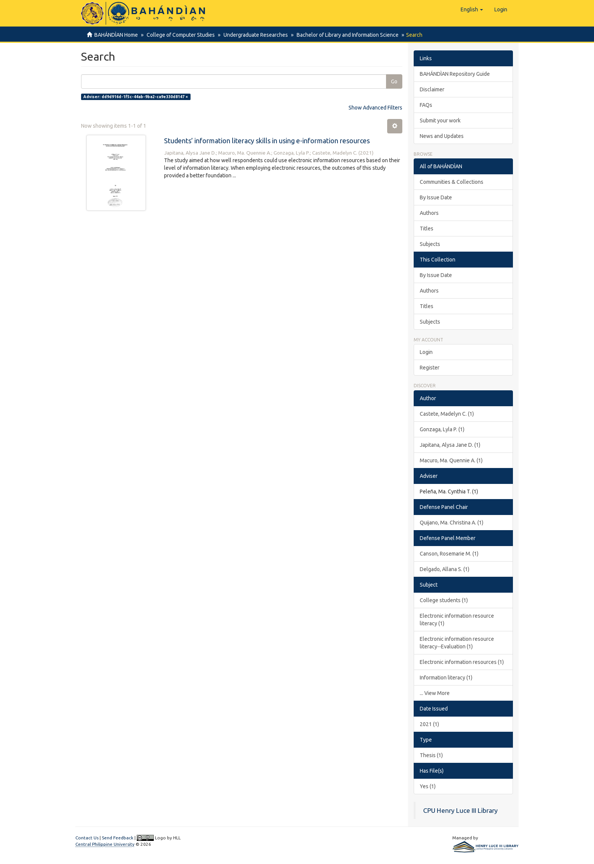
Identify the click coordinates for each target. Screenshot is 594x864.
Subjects (430, 244)
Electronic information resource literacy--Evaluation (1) (457, 643)
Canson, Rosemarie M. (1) (449, 554)
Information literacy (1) (446, 678)
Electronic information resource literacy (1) (457, 619)
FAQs (426, 105)
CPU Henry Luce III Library (460, 810)
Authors (429, 213)
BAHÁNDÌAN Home (116, 35)
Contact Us (86, 837)
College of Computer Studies (179, 35)
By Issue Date (436, 197)
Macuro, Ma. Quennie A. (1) (451, 460)
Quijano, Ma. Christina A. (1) (451, 523)
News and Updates (442, 136)
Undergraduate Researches (253, 35)
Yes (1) (428, 786)
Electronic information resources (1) (462, 662)
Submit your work (440, 120)
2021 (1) (429, 724)
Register (429, 368)
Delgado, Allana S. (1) (444, 569)
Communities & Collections (451, 182)
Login (426, 352)
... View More (435, 693)
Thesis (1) (431, 755)
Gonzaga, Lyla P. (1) (442, 429)
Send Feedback (117, 837)
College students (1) (444, 600)
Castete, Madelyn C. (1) (447, 414)
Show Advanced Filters (375, 108)
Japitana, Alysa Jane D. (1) (450, 445)
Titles (426, 228)
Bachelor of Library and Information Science (344, 35)
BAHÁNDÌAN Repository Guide (455, 74)
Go (394, 81)
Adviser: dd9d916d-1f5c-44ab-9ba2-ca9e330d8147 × (135, 96)
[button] (472, 9)
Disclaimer (432, 89)
